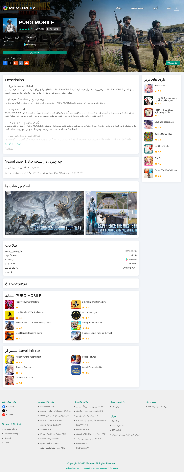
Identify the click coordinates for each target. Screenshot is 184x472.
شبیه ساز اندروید (118, 425)
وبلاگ (118, 8)
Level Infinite (53, 29)
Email (6, 443)
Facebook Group (11, 433)
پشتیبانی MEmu (10, 429)
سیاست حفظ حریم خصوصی (95, 468)
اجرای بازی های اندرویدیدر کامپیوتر (126, 435)
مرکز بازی (116, 406)
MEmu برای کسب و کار (157, 406)
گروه (155, 8)
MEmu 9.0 (116, 430)
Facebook (10, 406)
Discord (7, 438)
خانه (169, 8)
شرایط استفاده (72, 468)
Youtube (9, 414)
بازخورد (8, 272)
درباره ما (115, 421)
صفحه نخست (137, 8)
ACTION (39, 29)
